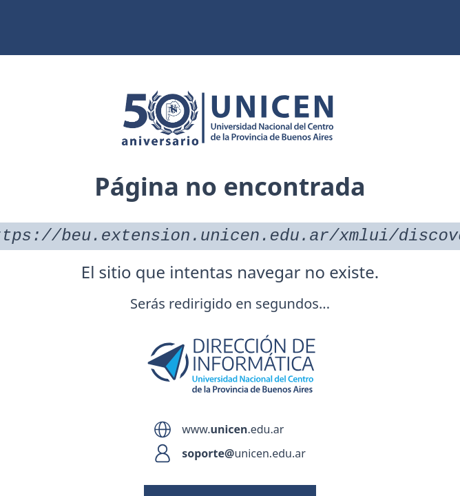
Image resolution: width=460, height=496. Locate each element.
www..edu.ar (233, 429)
